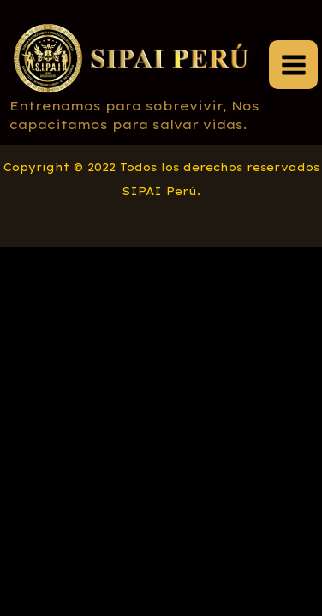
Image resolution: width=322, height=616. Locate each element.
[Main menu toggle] (293, 64)
